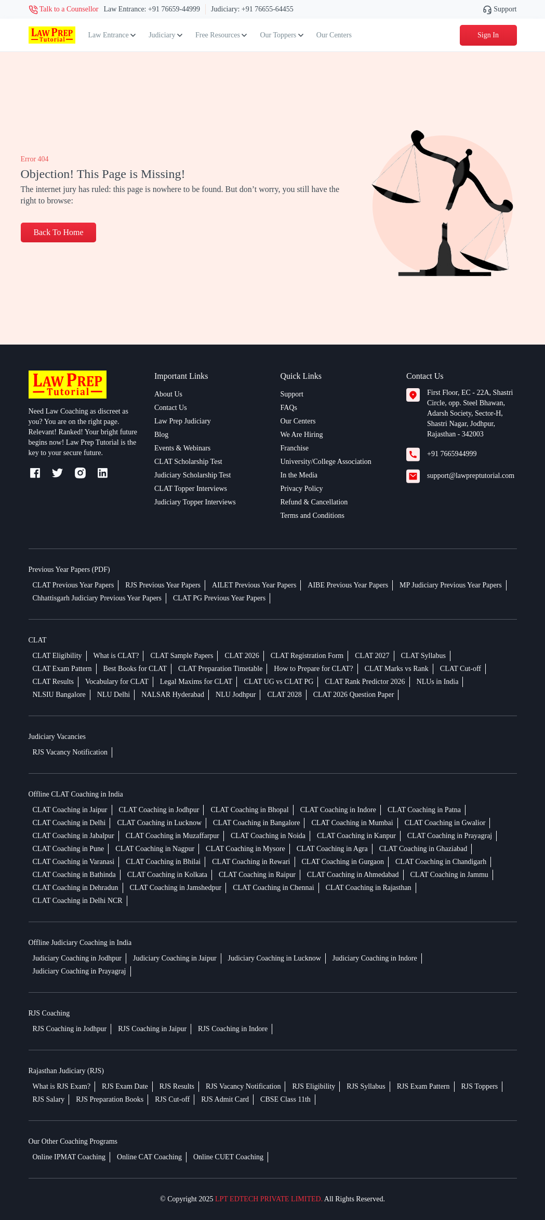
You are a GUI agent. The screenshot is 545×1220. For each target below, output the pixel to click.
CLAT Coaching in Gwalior (445, 823)
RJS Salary (49, 1099)
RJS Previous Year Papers (163, 585)
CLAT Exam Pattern (62, 669)
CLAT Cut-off (460, 669)
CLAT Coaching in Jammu (449, 875)
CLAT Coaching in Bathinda (74, 875)
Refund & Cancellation (314, 502)
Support (500, 9)
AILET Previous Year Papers (254, 585)
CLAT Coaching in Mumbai (352, 823)
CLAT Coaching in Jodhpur (159, 810)
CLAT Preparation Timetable (220, 669)
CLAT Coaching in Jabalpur (73, 836)
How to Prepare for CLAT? (313, 669)
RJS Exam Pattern (423, 1086)
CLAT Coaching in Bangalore (256, 823)
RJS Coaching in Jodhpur (70, 1029)
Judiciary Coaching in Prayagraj (79, 971)
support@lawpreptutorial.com (470, 475)
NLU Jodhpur (236, 694)
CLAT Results (53, 682)
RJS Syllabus (366, 1086)
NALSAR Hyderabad (172, 694)
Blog (161, 434)
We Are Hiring (302, 434)
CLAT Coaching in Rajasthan (368, 888)
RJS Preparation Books (109, 1099)
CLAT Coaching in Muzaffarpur (172, 836)
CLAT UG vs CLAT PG (278, 682)
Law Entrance (112, 35)
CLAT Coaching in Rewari (251, 862)
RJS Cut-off (172, 1099)
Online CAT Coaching (149, 1157)
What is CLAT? (116, 656)
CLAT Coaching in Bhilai (163, 862)
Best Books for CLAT (135, 669)
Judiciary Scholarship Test (192, 475)
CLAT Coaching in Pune (68, 849)
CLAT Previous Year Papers (73, 585)
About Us (168, 394)
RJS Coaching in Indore (233, 1029)
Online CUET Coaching (228, 1157)
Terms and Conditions (312, 515)
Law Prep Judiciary (182, 421)
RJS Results (176, 1086)
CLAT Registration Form (307, 656)
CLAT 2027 (372, 656)
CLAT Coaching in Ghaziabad (423, 849)
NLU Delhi (113, 694)
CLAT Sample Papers (181, 656)
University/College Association (326, 461)
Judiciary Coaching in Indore (375, 958)
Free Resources (221, 35)
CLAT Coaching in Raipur (257, 875)
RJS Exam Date (125, 1086)
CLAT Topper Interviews (190, 488)
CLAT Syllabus (423, 656)
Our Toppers (281, 35)
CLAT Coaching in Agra (332, 849)
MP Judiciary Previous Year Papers (451, 585)
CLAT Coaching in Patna (424, 810)
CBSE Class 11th (285, 1099)
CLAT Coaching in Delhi (69, 823)
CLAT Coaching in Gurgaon (343, 862)
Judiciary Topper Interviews (195, 502)
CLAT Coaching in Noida (268, 836)
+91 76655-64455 (268, 9)
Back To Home (59, 232)
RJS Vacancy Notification (70, 752)
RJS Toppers (479, 1086)
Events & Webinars (182, 448)
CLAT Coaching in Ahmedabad (353, 875)
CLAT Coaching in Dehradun (75, 888)
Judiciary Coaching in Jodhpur (77, 958)
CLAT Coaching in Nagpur (154, 849)
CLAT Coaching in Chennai (273, 888)
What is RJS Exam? (62, 1086)
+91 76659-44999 (174, 9)
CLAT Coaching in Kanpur (356, 836)
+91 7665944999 (451, 454)
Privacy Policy (302, 488)
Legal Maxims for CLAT (196, 682)
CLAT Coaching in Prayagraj (449, 836)
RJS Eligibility (313, 1086)
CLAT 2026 (241, 656)
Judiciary (165, 35)
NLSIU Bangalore (59, 694)
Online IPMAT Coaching (69, 1157)
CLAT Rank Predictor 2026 (365, 682)
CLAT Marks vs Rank (397, 669)
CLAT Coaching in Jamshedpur (176, 888)
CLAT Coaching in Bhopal (249, 810)
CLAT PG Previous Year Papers (219, 598)
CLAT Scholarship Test (188, 461)
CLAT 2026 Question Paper (353, 694)
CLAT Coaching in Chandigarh (440, 862)
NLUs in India (438, 682)
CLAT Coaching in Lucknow (159, 823)
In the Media (299, 475)
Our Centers (334, 35)
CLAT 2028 (284, 694)
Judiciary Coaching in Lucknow (274, 958)
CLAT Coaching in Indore (338, 810)
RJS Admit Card (225, 1099)
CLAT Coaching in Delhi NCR (78, 900)
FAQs (289, 408)
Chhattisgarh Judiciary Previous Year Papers (97, 598)
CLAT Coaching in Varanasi (74, 862)
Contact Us (170, 408)
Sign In (488, 35)
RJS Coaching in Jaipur (152, 1029)
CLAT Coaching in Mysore (245, 849)
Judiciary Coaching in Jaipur (175, 958)
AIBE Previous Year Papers (348, 585)
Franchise (295, 448)
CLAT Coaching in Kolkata (167, 875)
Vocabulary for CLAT (117, 682)
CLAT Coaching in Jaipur (70, 810)
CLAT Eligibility (57, 656)
